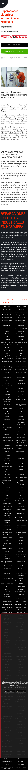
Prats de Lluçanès (7, 432)
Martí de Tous (7, 377)
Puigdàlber (21, 309)
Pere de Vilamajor (21, 306)
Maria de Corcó (21, 571)
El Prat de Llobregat (7, 408)
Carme (21, 487)
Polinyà (7, 422)
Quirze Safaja (21, 528)
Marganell (21, 461)
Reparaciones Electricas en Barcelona (14, 58)
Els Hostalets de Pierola (21, 404)
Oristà (7, 414)
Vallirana (20, 543)
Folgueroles (7, 477)
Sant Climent (7, 568)
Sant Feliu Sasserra (7, 369)
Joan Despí (21, 448)
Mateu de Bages (21, 372)
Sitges (21, 408)
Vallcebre (21, 546)
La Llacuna (21, 589)
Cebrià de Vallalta (7, 320)
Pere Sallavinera (7, 537)
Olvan (7, 416)
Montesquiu (7, 397)
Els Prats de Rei (7, 386)
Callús (21, 469)
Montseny (7, 339)
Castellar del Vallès (7, 607)
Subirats (21, 551)
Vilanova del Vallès (7, 604)
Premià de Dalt (7, 592)
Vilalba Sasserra (21, 364)
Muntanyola (21, 336)
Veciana (21, 540)
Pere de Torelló (7, 309)
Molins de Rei (21, 419)
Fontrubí (20, 388)
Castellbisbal (21, 425)
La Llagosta (7, 525)
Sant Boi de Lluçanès (21, 320)
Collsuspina (21, 331)
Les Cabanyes (21, 561)
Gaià (7, 388)
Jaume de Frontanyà (21, 342)
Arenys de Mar (7, 437)
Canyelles (21, 380)
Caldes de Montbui (21, 366)
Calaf (20, 353)
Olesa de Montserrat (21, 581)
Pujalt (21, 427)
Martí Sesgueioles (7, 375)
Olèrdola (21, 583)
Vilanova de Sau (7, 364)
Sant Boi (7, 323)
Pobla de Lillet (21, 422)
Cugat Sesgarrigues (7, 358)
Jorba (7, 391)
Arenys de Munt (21, 434)
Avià (7, 469)
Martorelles (21, 458)
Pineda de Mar (7, 425)
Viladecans (7, 759)
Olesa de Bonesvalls (7, 583)
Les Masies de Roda (21, 557)
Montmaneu (20, 391)
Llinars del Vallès (21, 554)
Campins (7, 445)
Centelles (7, 419)
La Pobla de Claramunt (7, 521)
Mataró (7, 599)
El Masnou (7, 404)
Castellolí (21, 325)
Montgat (21, 394)
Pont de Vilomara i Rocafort (7, 428)
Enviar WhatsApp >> (14, 51)
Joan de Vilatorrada (7, 342)
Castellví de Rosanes (7, 312)
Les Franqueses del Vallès (7, 562)
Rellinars (21, 761)
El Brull (7, 589)
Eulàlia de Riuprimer (7, 612)
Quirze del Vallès (7, 532)
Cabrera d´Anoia (7, 466)
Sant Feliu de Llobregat (7, 510)
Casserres (7, 487)
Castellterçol (7, 325)
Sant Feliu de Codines (21, 510)
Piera (7, 490)
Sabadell (7, 518)
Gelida (21, 578)
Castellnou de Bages (21, 501)
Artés (21, 350)
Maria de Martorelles (7, 571)
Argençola (7, 501)
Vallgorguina (7, 546)
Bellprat (21, 463)
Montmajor (7, 394)
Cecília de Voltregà (20, 361)
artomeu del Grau (21, 323)
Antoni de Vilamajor (21, 451)
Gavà (7, 581)
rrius (7, 328)
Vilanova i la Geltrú (21, 601)
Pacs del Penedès (7, 761)
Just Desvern (21, 506)
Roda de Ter (7, 350)
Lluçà (21, 498)
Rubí (21, 347)
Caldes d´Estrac (21, 334)
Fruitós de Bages (21, 525)
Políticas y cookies (21, 767)
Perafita (21, 490)
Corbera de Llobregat (21, 328)
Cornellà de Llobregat (7, 578)
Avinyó (7, 334)
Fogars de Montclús (21, 477)
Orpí (21, 411)
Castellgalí (21, 764)
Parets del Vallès (7, 493)
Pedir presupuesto (14, 45)
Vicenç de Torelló (7, 317)
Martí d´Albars (7, 503)
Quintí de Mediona (7, 535)
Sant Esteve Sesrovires (7, 514)
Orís (21, 414)
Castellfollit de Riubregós (7, 595)
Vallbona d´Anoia (7, 548)
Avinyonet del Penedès (7, 400)
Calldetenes (7, 472)
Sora (21, 495)
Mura (7, 336)
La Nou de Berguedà (21, 520)
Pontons (20, 432)
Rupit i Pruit (21, 345)
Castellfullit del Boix (21, 592)
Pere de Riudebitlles (21, 369)
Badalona (21, 759)
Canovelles (7, 443)
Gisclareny (7, 474)
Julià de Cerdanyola (7, 448)
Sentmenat (21, 386)
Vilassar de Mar (21, 377)
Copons (7, 331)
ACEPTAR (21, 691)
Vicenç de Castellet (7, 440)
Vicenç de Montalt (21, 317)
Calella (21, 339)
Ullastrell (7, 573)
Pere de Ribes (7, 372)
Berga (7, 463)
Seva (7, 411)
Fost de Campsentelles (7, 528)
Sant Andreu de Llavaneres (7, 454)
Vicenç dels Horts (21, 315)
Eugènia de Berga (21, 612)
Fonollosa (21, 474)
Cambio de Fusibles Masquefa (7, 767)
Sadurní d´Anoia (7, 361)
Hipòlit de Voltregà (7, 366)
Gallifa (7, 495)
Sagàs (7, 498)
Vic (7, 540)
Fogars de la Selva (7, 480)
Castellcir (21, 594)
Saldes (7, 554)
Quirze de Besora (21, 532)
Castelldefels (21, 586)
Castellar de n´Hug (7, 610)
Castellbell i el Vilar (21, 604)
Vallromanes (7, 543)
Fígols (21, 480)
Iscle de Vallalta (7, 345)
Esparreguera (21, 383)
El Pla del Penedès (21, 399)
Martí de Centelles (7, 315)
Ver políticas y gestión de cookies (15, 687)
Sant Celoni (21, 568)
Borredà (21, 466)
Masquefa (7, 458)
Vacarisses (21, 548)
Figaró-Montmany (7, 483)
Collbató (7, 383)
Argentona (7, 434)
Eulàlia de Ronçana (21, 610)
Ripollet (7, 451)
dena (7, 586)
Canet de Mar (21, 443)
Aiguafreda (7, 356)
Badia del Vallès (21, 599)
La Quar (21, 565)
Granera (21, 472)
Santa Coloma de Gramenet (21, 574)
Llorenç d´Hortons (7, 506)
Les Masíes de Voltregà (7, 557)
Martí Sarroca (21, 375)
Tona (7, 380)
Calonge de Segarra (21, 445)
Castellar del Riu (21, 607)
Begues (21, 493)
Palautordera (21, 513)
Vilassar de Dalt (7, 601)
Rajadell (7, 764)
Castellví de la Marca (21, 312)
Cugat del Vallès (21, 358)
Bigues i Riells (21, 437)
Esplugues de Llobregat (21, 483)
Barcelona (7, 306)
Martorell (7, 461)
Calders (7, 353)
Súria (7, 551)
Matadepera (20, 454)
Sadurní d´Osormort (21, 518)
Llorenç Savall (21, 503)
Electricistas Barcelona (3, 58)
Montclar (21, 397)
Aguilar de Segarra (20, 356)
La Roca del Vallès (7, 565)
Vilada (21, 537)
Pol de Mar (21, 535)
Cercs (21, 416)
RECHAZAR (9, 691)
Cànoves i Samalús (21, 440)
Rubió (7, 347)
